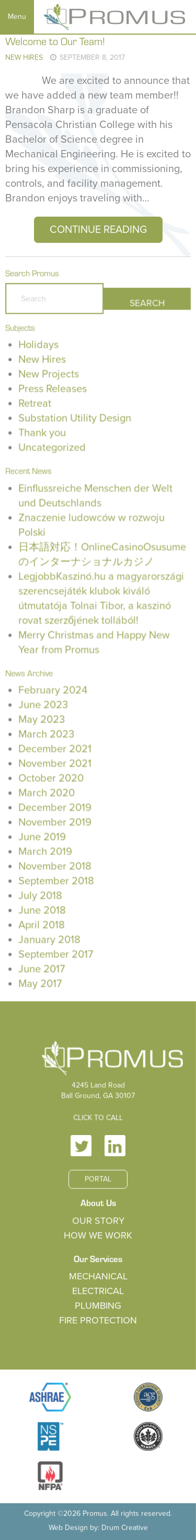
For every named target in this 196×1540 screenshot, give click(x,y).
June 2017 (42, 967)
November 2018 (55, 865)
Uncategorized (52, 450)
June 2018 (42, 909)
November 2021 (55, 763)
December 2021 (55, 748)
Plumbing (98, 1306)
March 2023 (46, 734)
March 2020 (47, 792)
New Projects (49, 377)
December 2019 (55, 806)
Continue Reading (98, 229)
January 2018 (49, 938)
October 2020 (51, 778)
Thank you (42, 435)
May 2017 (40, 981)
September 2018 (56, 879)
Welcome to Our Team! (55, 41)
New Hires (24, 57)
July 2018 (40, 894)
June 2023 (43, 705)
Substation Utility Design (75, 421)
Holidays (39, 348)
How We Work (98, 1236)
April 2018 (42, 923)
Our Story (98, 1222)
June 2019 (42, 836)
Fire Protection (98, 1321)
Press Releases (53, 392)
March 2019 (45, 850)
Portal (98, 1181)
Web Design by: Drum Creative (98, 1526)
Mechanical (98, 1277)
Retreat (35, 406)
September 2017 (56, 952)
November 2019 (55, 821)
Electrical (97, 1292)
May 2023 (42, 719)
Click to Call (97, 1120)
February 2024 (53, 690)
